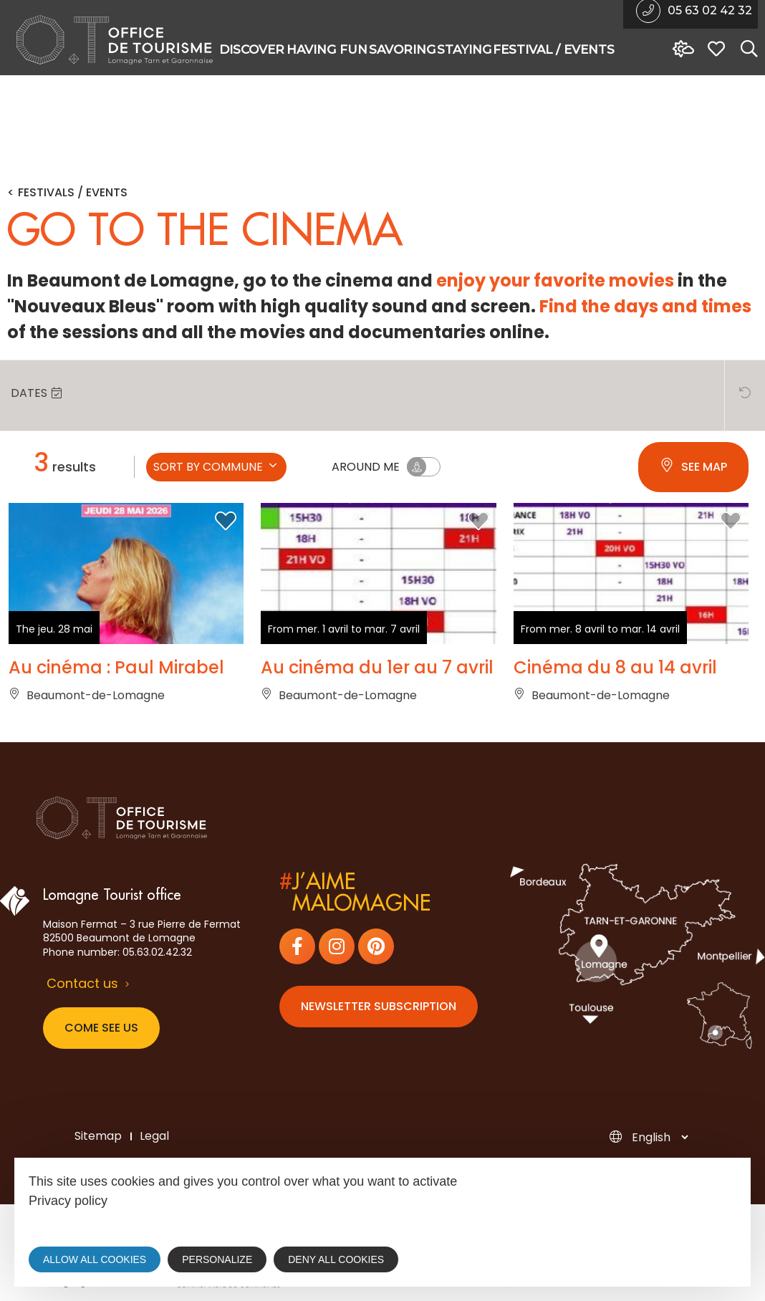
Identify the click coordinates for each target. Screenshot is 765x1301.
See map (693, 467)
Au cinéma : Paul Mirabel (116, 667)
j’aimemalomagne (354, 892)
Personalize (217, 1259)
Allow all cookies (94, 1259)
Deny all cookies (336, 1259)
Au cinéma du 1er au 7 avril (377, 667)
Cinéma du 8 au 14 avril (615, 667)
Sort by (216, 467)
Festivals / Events (73, 192)
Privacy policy (68, 1201)
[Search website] (745, 49)
